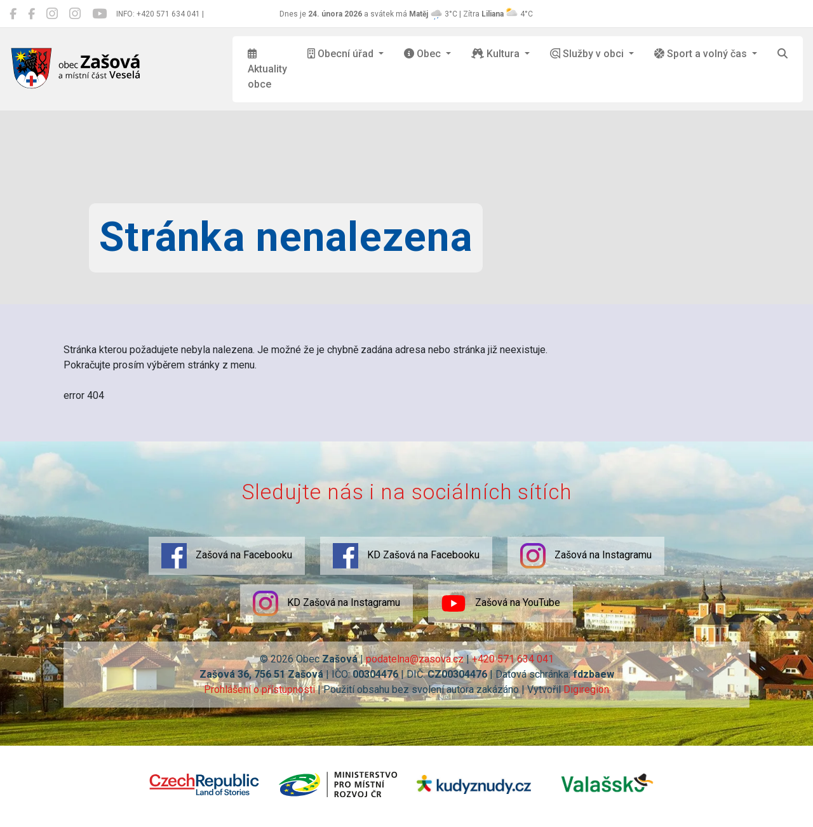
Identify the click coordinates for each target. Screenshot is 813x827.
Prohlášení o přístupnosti (259, 689)
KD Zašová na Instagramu (326, 603)
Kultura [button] (496, 54)
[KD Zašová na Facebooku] (31, 14)
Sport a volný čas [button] (701, 54)
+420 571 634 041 (513, 659)
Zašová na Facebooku (226, 555)
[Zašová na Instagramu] (52, 14)
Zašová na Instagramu (586, 555)
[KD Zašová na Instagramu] (75, 14)
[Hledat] (782, 54)
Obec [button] (423, 54)
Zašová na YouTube (500, 603)
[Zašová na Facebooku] (13, 14)
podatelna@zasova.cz (415, 659)
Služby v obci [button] (588, 54)
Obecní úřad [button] (341, 54)
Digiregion (586, 689)
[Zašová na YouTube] (99, 14)
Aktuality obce (267, 69)
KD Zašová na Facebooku (406, 555)
